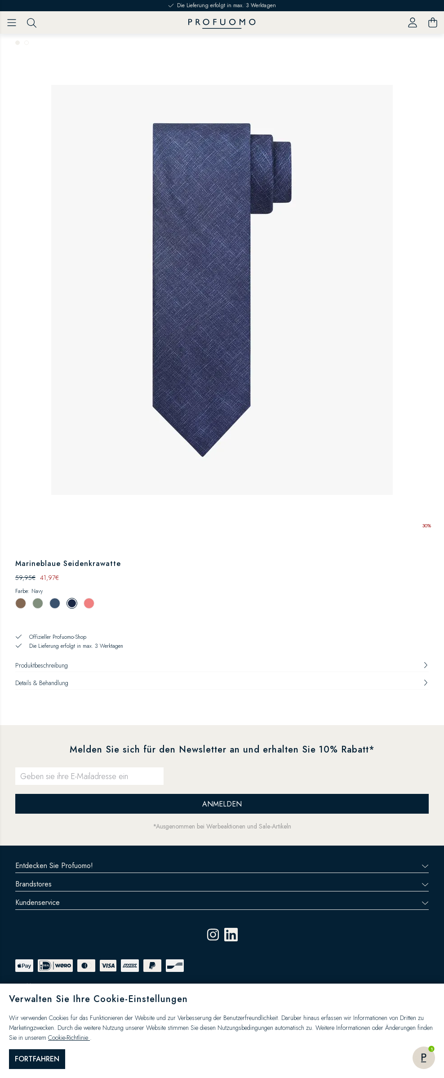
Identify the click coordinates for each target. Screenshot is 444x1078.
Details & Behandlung (222, 682)
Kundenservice (222, 902)
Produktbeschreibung (222, 665)
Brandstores (222, 884)
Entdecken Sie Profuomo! (222, 865)
